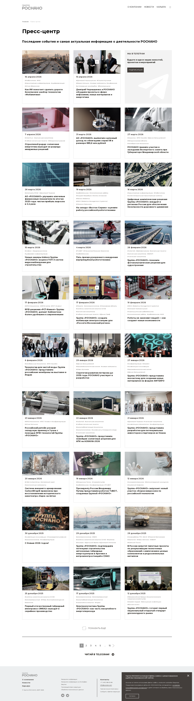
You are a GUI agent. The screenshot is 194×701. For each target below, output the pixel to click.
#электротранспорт (32, 600)
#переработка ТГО (134, 537)
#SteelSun (29, 138)
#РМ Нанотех (142, 138)
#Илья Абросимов (32, 86)
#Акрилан (131, 138)
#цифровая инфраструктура (36, 254)
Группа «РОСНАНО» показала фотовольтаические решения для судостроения (146, 262)
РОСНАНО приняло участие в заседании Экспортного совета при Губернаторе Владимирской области (147, 149)
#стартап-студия (133, 602)
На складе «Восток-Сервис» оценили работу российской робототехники (96, 208)
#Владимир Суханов (56, 141)
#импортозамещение (55, 600)
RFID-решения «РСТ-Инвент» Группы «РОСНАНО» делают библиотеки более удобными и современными (44, 312)
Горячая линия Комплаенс (109, 689)
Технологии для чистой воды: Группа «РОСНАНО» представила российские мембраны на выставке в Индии (45, 371)
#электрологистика (91, 306)
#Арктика (110, 540)
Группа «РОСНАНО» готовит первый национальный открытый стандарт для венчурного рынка (147, 610)
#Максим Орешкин (84, 204)
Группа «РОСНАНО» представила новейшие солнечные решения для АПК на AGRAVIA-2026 (95, 439)
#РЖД (43, 600)
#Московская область (108, 306)
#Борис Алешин (82, 83)
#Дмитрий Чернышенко (86, 80)
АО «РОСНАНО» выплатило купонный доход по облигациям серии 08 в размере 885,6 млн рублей (96, 140)
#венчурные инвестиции (151, 602)
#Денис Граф (105, 314)
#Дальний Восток (92, 542)
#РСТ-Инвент (56, 306)
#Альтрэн (80, 542)
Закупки (64, 684)
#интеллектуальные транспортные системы (144, 196)
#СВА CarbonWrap (32, 482)
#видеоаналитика (40, 251)
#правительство (98, 482)
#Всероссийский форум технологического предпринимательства (144, 598)
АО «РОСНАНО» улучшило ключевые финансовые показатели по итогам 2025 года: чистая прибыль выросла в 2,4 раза (45, 200)
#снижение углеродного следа (104, 430)
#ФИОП (150, 254)
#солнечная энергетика (43, 138)
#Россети (79, 306)
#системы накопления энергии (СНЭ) (91, 309)
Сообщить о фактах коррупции (110, 691)
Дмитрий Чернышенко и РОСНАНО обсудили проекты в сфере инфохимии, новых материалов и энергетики (95, 93)
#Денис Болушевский (157, 138)
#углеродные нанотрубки (86, 86)
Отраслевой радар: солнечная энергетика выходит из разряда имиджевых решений (42, 147)
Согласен (132, 696)
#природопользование (56, 537)
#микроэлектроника (135, 482)
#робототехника (82, 193)
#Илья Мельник (31, 424)
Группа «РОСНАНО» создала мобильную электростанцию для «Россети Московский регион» (94, 320)
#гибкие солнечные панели (36, 141)
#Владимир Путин (83, 482)
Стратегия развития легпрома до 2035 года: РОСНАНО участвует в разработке (94, 375)
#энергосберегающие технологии (89, 427)
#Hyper (98, 602)
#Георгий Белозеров (156, 537)
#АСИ (145, 537)
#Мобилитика (30, 80)
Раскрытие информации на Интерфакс (74, 682)
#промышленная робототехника (140, 311)
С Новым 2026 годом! (37, 543)
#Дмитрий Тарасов (47, 193)
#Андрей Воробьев (84, 196)
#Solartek (131, 251)
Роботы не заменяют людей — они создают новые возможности (146, 319)
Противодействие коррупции (71, 687)
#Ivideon (28, 251)
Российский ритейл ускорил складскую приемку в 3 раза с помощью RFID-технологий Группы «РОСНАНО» (44, 432)
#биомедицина (104, 86)
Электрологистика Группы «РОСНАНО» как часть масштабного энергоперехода (96, 608)
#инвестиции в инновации (138, 366)
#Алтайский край (48, 482)
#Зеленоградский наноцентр (156, 482)
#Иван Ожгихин (143, 540)
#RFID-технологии (32, 306)
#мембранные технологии (138, 143)
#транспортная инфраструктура (37, 83)
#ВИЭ (94, 537)
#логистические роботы (99, 193)
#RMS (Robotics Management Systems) (92, 201)
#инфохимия (112, 83)
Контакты (104, 680)
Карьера (161, 7)
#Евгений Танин (134, 542)
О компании (134, 7)
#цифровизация (58, 83)
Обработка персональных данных (72, 689)
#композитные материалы (35, 485)
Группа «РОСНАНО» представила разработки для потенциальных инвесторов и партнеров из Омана (146, 430)
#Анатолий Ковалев (135, 485)
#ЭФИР (153, 540)
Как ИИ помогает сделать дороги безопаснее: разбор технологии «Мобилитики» (44, 92)
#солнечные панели (158, 251)
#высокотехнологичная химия (88, 366)
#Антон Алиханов (99, 196)
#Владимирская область (137, 141)
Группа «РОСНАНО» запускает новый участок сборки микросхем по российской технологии (147, 491)
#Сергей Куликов (104, 80)
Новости (149, 7)
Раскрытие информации (69, 679)
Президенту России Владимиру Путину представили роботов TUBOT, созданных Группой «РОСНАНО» (96, 491)
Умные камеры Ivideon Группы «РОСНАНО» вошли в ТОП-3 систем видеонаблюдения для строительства (44, 261)
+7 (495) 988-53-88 (106, 682)
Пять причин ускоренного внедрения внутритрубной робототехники (97, 258)
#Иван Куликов (82, 369)
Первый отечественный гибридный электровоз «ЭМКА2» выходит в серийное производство (44, 608)
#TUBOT (79, 251)
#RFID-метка (45, 306)
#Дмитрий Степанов (107, 542)
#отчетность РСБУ (32, 193)
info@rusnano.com (106, 685)
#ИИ (38, 80)
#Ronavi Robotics (83, 198)
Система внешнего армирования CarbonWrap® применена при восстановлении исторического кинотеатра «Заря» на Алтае (43, 492)
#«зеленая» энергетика (136, 256)
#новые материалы (98, 83)
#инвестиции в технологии (138, 424)
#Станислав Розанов (91, 251)
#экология (105, 251)
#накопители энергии (85, 602)
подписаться (136, 70)
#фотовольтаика (142, 251)
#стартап (146, 364)
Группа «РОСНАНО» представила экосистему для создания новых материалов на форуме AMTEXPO (145, 378)
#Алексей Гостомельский (137, 309)
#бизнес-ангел (133, 604)
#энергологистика (83, 430)
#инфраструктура (134, 364)
